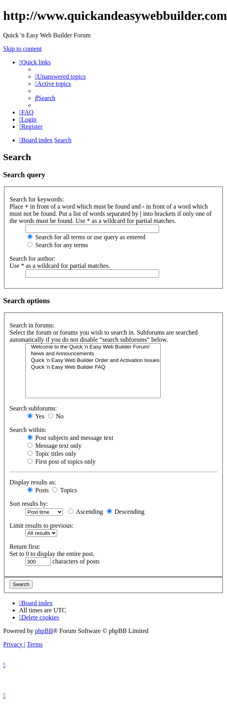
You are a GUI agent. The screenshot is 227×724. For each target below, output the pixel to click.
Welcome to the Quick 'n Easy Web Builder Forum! (93, 347)
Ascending (85, 511)
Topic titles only (51, 453)
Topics (64, 490)
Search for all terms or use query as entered (86, 237)
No (56, 416)
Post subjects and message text (70, 437)
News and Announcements (93, 353)
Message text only (54, 445)
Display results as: (33, 482)
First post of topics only (61, 461)
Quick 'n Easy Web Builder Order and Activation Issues (93, 360)
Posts (38, 490)
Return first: (25, 546)
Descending (126, 511)
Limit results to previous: (41, 525)
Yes (35, 416)
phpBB (44, 630)
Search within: (28, 429)
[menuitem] (60, 76)
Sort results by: (29, 503)
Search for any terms (57, 245)
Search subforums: (33, 408)
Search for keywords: (37, 199)
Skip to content (22, 48)
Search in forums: (32, 325)
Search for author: (33, 258)
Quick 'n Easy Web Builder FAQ (93, 367)
